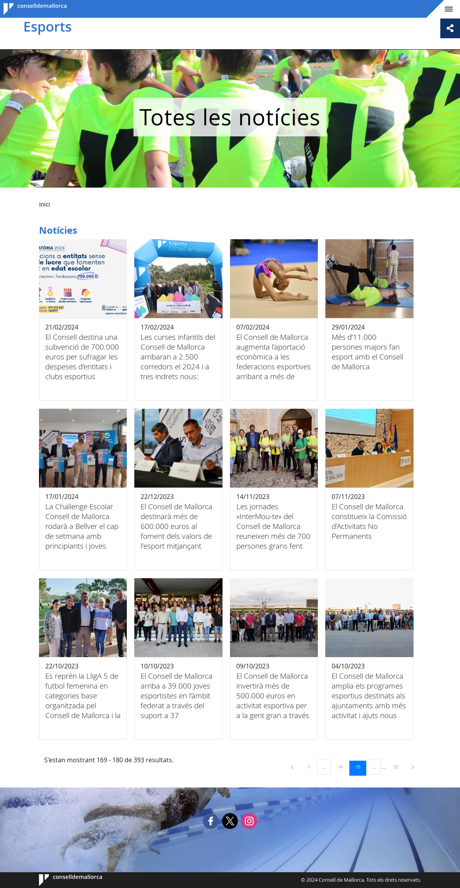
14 (343, 766)
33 (398, 766)
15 (360, 766)
